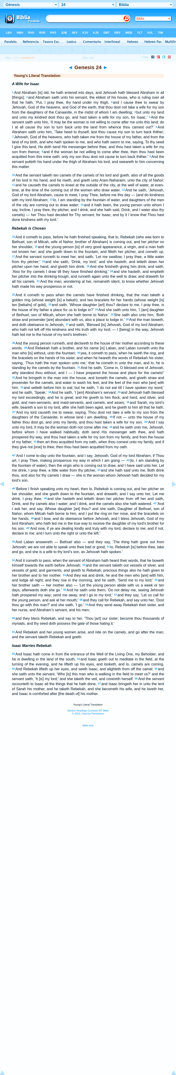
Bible (8, 57)
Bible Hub (88, 725)
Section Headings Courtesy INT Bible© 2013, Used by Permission (88, 712)
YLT (16, 57)
